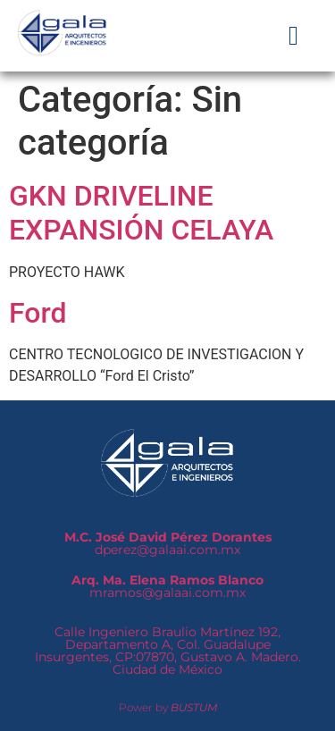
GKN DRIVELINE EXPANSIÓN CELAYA (141, 213)
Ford (38, 313)
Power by (168, 707)
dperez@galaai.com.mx (168, 543)
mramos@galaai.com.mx (167, 586)
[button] (294, 35)
